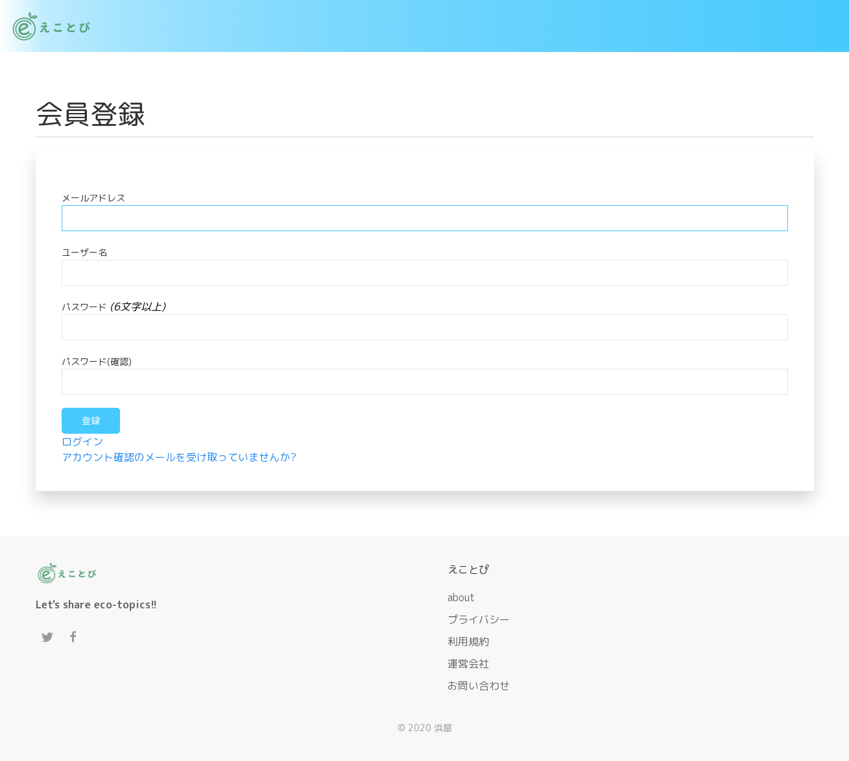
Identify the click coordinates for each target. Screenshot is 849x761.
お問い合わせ (479, 686)
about (461, 597)
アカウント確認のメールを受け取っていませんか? (179, 457)
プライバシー (479, 619)
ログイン (82, 441)
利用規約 (468, 641)
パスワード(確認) (97, 361)
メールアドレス (93, 198)
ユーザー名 (84, 252)
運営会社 (468, 663)
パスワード (84, 307)
